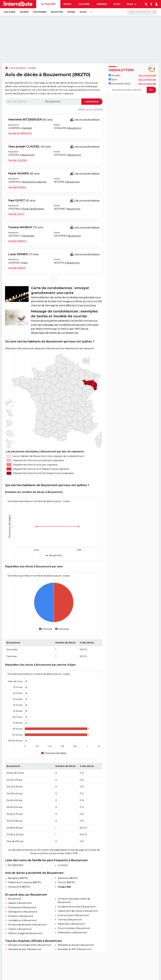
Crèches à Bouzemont (70, 919)
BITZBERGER (15, 865)
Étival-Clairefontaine (33, 208)
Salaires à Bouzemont (20, 903)
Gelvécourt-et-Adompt (34, 181)
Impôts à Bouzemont (19, 929)
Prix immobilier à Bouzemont (74, 928)
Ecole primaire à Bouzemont (73, 915)
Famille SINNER (16, 268)
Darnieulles (28, 235)
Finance (102, 4)
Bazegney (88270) (18, 878)
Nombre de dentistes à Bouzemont (27, 924)
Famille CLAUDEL (17, 160)
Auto (116, 4)
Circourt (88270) (66, 882)
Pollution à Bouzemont (20, 916)
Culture (84, 4)
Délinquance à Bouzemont (22, 911)
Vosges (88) (64, 886)
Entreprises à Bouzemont (22, 907)
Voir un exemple (147, 75)
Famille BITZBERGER (20, 133)
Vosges (32, 68)
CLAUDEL (63, 865)
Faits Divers (39, 12)
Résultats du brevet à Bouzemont (76, 945)
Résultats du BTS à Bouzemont (74, 949)
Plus (132, 4)
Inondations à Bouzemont (22, 920)
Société (24, 12)
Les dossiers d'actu (120, 83)
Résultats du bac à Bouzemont (24, 949)
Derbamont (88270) (19, 886)
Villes (83, 12)
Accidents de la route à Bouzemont (76, 906)
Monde (71, 12)
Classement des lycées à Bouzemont (78, 910)
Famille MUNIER (17, 187)
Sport (68, 4)
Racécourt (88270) (67, 878)
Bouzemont (74, 128)
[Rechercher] (142, 12)
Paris (25, 262)
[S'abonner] (132, 90)
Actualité (114, 75)
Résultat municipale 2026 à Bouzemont (29, 945)
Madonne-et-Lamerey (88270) (24, 882)
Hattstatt (27, 128)
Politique (9, 12)
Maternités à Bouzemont (71, 923)
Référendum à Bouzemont (72, 932)
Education (57, 12)
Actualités (48, 4)
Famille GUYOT (16, 214)
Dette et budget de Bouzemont (25, 933)
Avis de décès (18, 68)
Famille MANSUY (17, 241)
